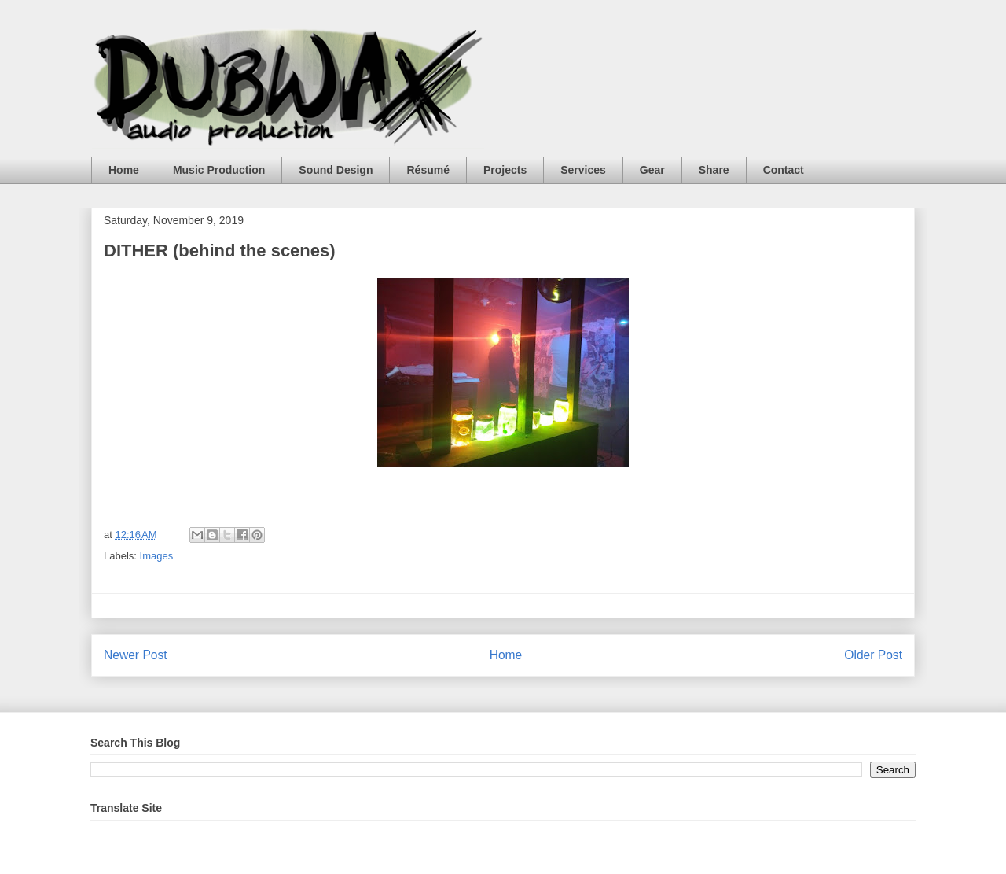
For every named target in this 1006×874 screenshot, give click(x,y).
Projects (505, 170)
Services (583, 170)
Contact (783, 170)
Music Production (219, 170)
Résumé (427, 170)
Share (714, 170)
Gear (652, 170)
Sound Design (336, 170)
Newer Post (135, 655)
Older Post (873, 655)
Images (157, 556)
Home (123, 170)
